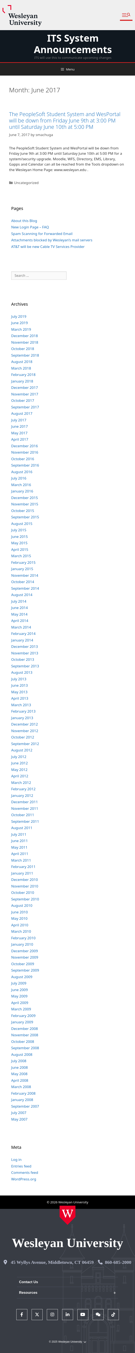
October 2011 (22, 814)
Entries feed (21, 1166)
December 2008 (24, 1028)
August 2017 (21, 413)
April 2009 (19, 1002)
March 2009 (21, 1009)
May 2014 (19, 614)
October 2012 (22, 737)
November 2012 (24, 730)
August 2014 (21, 594)
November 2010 (24, 886)
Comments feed (24, 1172)
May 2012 (19, 769)
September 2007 (25, 1106)
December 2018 (24, 335)
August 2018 (21, 361)
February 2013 (23, 711)
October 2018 (22, 348)
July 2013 (18, 678)
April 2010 (19, 925)
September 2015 (25, 517)
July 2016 (18, 478)
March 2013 (21, 704)
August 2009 (21, 976)
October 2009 (22, 963)
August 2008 (21, 1054)
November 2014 (24, 575)
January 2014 (22, 640)
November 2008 (24, 1034)
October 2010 (22, 892)
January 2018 (22, 381)
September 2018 (25, 355)
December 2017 (24, 387)
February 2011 (23, 866)
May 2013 (19, 691)
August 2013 (21, 672)
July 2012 (18, 756)
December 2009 (24, 950)
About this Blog (24, 220)
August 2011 (21, 827)
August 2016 (21, 471)
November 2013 (24, 653)
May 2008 (19, 1073)
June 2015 (19, 536)
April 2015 (19, 549)
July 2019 (18, 316)
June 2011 (19, 840)
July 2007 (18, 1112)
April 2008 (19, 1080)
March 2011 (21, 860)
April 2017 (19, 439)
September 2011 (25, 821)
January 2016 (22, 491)
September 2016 (25, 465)
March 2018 (21, 368)
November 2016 (24, 452)
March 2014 (21, 627)
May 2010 (19, 918)
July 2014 (18, 601)
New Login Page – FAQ (30, 227)
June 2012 (19, 763)
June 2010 (19, 912)
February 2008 (23, 1093)
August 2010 (21, 905)
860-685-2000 (118, 1262)
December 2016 (24, 445)
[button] (126, 15)
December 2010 (24, 879)
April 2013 (19, 698)
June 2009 (19, 989)
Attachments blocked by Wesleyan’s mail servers (51, 240)
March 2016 (21, 484)
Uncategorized (26, 182)
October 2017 (22, 400)
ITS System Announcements (73, 43)
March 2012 (21, 782)
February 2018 (23, 374)
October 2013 (22, 659)
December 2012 (24, 724)
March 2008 (21, 1086)
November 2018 (24, 342)
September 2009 (25, 970)
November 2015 (24, 504)
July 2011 (18, 834)
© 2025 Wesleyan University (67, 1342)
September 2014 (25, 588)
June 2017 (19, 426)
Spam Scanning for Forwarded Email (41, 233)
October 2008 (22, 1041)
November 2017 (24, 394)
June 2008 (19, 1067)
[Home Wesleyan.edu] (67, 1215)
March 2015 (21, 555)
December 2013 (24, 646)
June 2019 (19, 322)
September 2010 (25, 899)
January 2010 (22, 944)
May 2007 (19, 1119)
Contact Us (28, 1282)
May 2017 (19, 432)
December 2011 (24, 801)
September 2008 (25, 1047)
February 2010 (23, 937)
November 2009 (24, 957)
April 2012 (19, 776)
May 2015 (19, 542)
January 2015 (22, 568)
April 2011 (19, 853)
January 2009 (22, 1022)
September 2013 (25, 666)
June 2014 (19, 607)
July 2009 (18, 983)
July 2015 (18, 529)
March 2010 (21, 931)
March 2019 (21, 329)
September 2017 (25, 407)
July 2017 (18, 420)
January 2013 (22, 717)
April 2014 (19, 620)
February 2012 (23, 788)
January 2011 (22, 873)
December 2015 (24, 497)
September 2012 (25, 743)
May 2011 (19, 847)
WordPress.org (23, 1179)
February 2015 (23, 562)
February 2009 (23, 1015)
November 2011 (24, 808)
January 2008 (22, 1099)
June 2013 (19, 685)
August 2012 (21, 750)
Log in (16, 1159)
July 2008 (18, 1060)
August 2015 (21, 523)
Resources (28, 1293)
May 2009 (19, 996)
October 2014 (22, 581)
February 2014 (23, 633)
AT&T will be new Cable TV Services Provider (48, 246)
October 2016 (22, 458)
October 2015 (22, 510)
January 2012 (22, 795)
